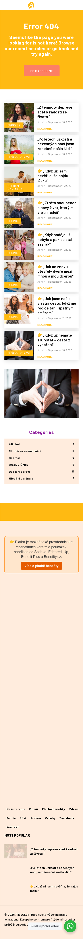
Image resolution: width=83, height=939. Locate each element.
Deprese (14, 125)
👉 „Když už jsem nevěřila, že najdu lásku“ (52, 176)
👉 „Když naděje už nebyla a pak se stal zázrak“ (54, 239)
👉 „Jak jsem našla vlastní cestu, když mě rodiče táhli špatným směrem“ (56, 305)
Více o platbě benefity (41, 566)
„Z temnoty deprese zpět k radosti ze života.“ (54, 112)
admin (41, 122)
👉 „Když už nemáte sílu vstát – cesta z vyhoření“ (54, 340)
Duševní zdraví (19, 157)
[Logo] (41, 5)
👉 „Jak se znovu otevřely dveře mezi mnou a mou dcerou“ (55, 271)
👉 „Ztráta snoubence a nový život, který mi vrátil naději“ (57, 207)
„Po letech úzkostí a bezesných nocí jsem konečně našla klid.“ (55, 144)
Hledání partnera (15, 187)
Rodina (13, 221)
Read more (45, 128)
